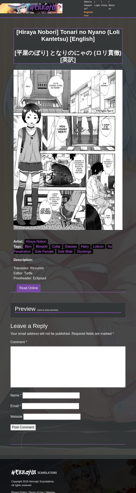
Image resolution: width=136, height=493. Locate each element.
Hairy (85, 246)
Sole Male (65, 251)
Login (97, 5)
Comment (18, 342)
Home (104, 5)
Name (15, 395)
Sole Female (44, 251)
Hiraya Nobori (36, 241)
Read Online (28, 288)
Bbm (28, 246)
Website (16, 416)
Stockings (84, 251)
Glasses (71, 246)
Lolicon (98, 246)
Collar (56, 246)
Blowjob (41, 246)
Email (15, 406)
